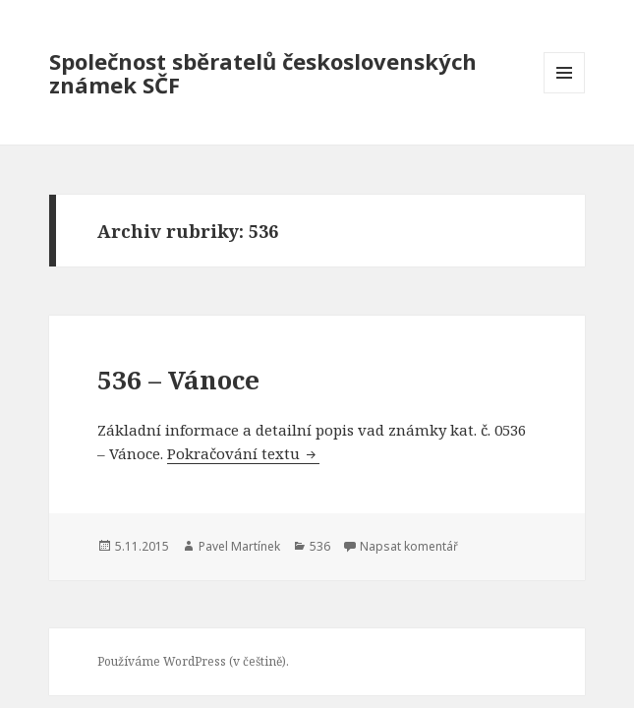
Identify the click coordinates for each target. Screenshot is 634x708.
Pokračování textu (243, 453)
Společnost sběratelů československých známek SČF (263, 72)
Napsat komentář (409, 546)
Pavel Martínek (239, 546)
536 (320, 546)
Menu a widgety (565, 92)
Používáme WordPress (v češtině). (193, 661)
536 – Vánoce (178, 379)
